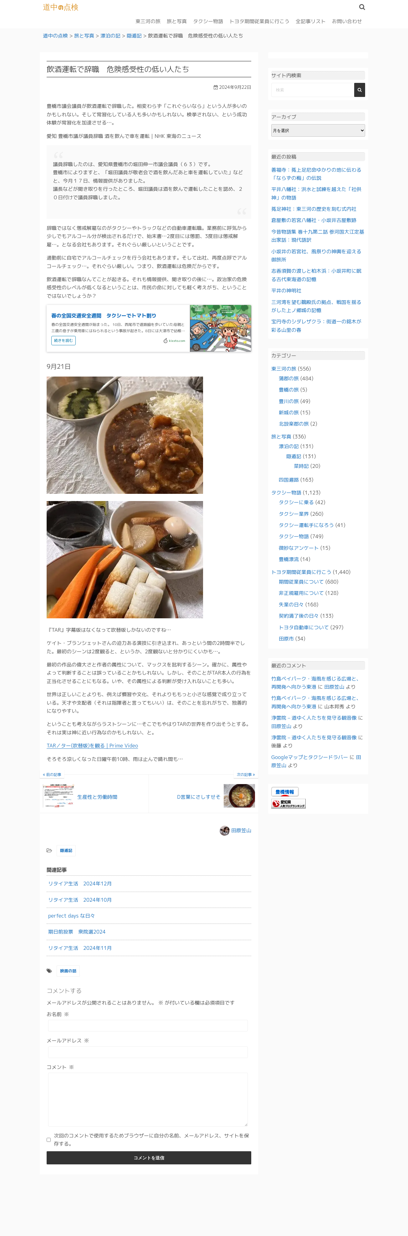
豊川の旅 (289, 401)
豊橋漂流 (289, 559)
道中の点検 (61, 7)
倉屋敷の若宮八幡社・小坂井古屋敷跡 (313, 220)
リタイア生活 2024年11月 (80, 947)
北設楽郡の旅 (294, 423)
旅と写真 (177, 21)
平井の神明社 (286, 290)
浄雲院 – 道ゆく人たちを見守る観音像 (314, 717)
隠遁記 (66, 850)
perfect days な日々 (71, 915)
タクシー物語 (208, 21)
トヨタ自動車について (304, 627)
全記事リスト (311, 21)
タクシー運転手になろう (306, 524)
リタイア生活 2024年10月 (80, 899)
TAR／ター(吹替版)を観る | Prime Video (92, 745)
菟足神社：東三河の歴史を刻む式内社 (313, 208)
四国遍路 (289, 479)
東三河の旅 (148, 21)
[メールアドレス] (148, 1052)
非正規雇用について (301, 593)
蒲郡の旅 (289, 378)
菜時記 (301, 466)
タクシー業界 (294, 513)
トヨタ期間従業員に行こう (259, 21)
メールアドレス (68, 1040)
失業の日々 (291, 604)
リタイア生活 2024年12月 (80, 883)
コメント (60, 1066)
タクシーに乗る (296, 502)
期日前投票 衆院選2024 (77, 931)
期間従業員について (301, 581)
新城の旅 (289, 412)
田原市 (286, 638)
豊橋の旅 (289, 389)
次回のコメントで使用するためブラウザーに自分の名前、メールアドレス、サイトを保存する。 (151, 1148)
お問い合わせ (347, 21)
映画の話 (68, 971)
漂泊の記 (289, 446)
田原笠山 (241, 830)
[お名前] (148, 1025)
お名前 (58, 1014)
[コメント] (148, 1104)
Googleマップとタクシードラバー (309, 756)
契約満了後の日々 (299, 615)
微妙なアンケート (299, 547)
